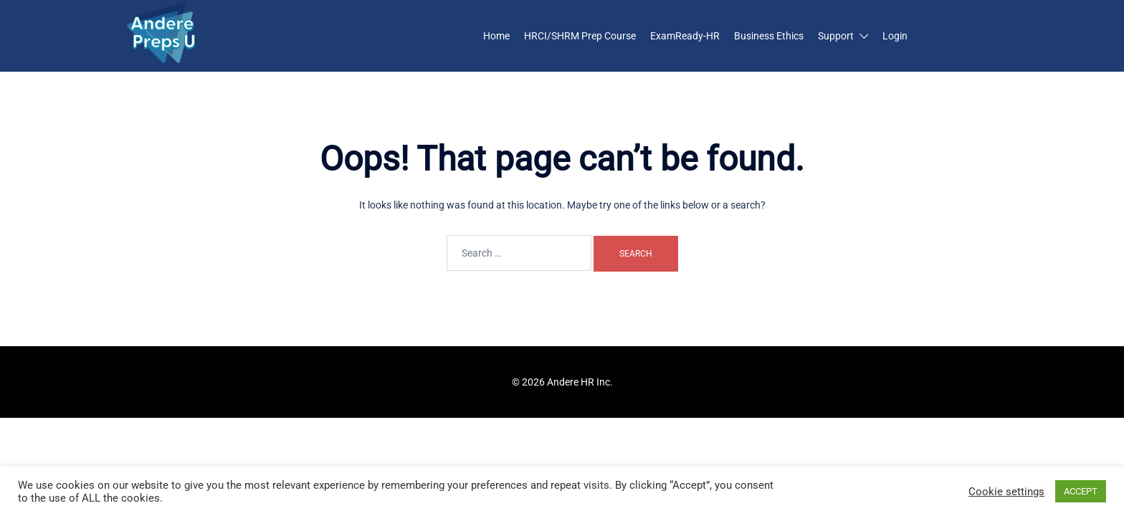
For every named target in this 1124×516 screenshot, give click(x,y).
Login (895, 36)
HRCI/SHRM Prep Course (580, 36)
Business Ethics (769, 36)
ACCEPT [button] (1080, 491)
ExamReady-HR (685, 36)
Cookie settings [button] (1006, 491)
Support (836, 36)
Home (496, 36)
